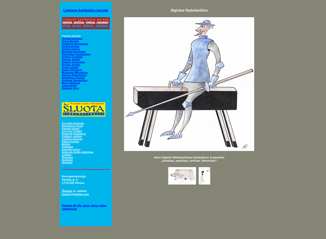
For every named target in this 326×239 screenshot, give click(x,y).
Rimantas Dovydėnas (73, 51)
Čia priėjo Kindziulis (73, 123)
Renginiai (67, 162)
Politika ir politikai (72, 136)
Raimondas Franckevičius (76, 54)
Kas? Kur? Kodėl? (72, 131)
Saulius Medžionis (72, 70)
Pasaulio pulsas (70, 128)
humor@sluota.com (75, 194)
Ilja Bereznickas (70, 46)
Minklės (66, 144)
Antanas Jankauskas (73, 62)
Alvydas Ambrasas (72, 38)
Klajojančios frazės (72, 126)
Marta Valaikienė (71, 83)
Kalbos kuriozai (70, 141)
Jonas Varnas (69, 85)
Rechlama (67, 157)
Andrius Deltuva (71, 49)
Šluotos (67, 191)
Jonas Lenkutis (70, 67)
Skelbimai (67, 160)
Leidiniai (66, 154)
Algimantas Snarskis (73, 77)
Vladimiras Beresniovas (75, 43)
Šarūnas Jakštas (71, 59)
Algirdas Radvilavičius (74, 75)
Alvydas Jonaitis (71, 64)
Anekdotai (67, 147)
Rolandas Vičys (70, 88)
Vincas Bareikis (70, 41)
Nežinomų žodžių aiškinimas (77, 152)
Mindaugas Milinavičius (75, 72)
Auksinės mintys (71, 149)
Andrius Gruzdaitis (72, 57)
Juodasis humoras (72, 139)
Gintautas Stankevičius (74, 80)
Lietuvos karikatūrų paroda (85, 10)
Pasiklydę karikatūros (74, 133)
